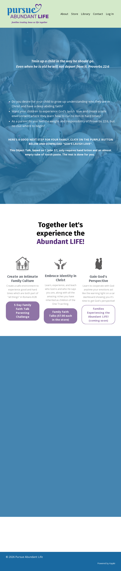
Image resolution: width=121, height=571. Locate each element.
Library (85, 14)
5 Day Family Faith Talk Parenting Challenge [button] (22, 318)
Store (74, 14)
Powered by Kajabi (106, 563)
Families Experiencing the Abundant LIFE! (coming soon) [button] (98, 322)
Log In (110, 14)
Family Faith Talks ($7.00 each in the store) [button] (60, 323)
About (64, 14)
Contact (98, 14)
